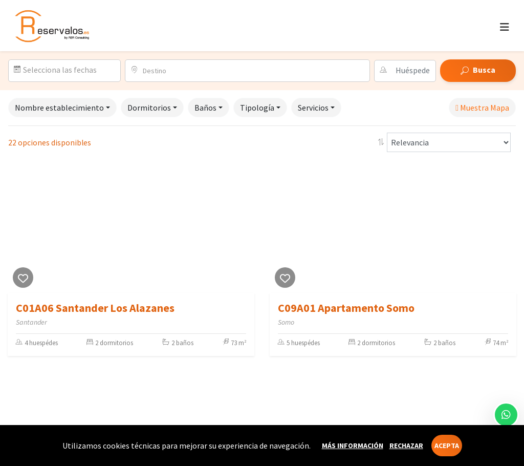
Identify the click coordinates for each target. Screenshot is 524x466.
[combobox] (252, 70)
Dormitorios (149, 107)
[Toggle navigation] (504, 27)
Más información (352, 445)
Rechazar (406, 445)
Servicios (313, 107)
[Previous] (18, 229)
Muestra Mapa (482, 107)
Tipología (257, 107)
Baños (205, 107)
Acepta (446, 445)
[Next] (244, 229)
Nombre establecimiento (59, 107)
